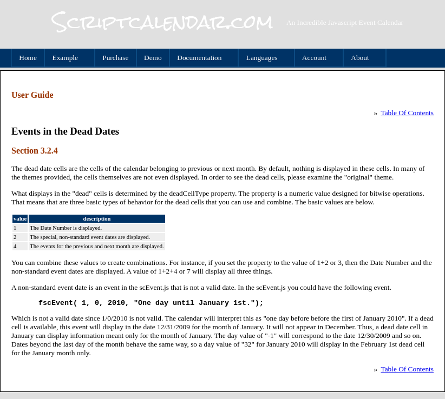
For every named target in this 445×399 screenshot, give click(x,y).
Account (316, 58)
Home (28, 58)
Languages (263, 58)
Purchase (115, 58)
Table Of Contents (407, 113)
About (361, 58)
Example (66, 58)
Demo (153, 58)
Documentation (201, 58)
